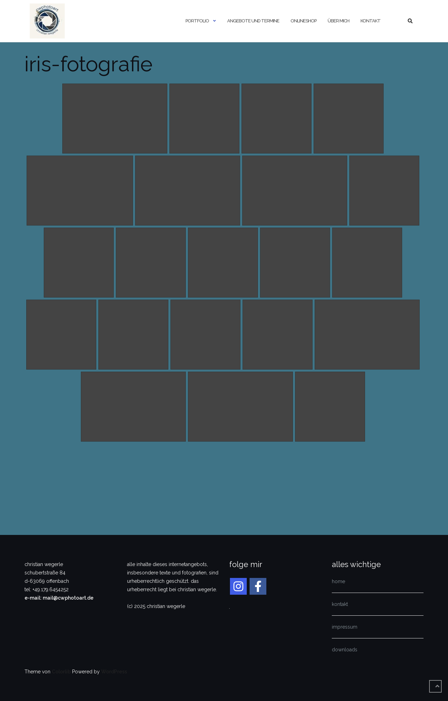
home (338, 581)
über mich (338, 20)
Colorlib (61, 671)
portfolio (197, 20)
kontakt (370, 20)
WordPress (114, 671)
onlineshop (303, 20)
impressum (344, 627)
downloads (344, 649)
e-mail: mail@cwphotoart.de (58, 598)
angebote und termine (253, 20)
